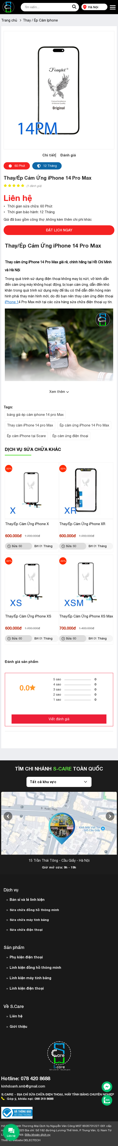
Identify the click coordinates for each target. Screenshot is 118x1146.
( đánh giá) (33, 186)
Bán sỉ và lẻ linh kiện (27, 899)
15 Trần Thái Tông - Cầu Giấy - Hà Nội (59, 860)
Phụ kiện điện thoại (26, 957)
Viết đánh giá (59, 719)
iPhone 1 (12, 302)
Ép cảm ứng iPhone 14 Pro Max (84, 425)
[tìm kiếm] (74, 7)
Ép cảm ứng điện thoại (70, 436)
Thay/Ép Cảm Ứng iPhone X (27, 524)
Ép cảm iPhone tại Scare (26, 436)
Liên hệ (16, 1016)
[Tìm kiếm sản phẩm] (50, 7)
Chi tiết (49, 155)
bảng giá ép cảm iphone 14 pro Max (35, 415)
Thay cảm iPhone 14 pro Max (30, 425)
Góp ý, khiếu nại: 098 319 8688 (27, 1099)
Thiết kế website (20, 1140)
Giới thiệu (18, 1026)
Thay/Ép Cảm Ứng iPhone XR (82, 524)
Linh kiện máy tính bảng (30, 978)
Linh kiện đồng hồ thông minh (35, 967)
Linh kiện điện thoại (27, 988)
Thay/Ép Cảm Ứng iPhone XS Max (86, 616)
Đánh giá (68, 155)
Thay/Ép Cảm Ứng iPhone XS (28, 616)
